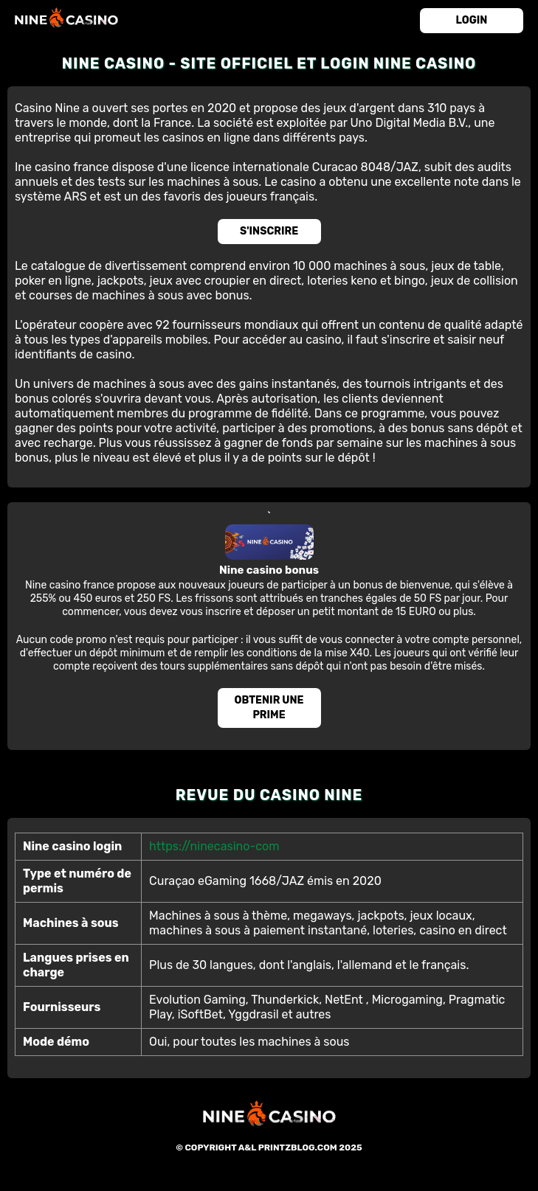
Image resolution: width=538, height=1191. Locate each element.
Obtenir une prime (269, 707)
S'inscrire (269, 231)
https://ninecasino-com (214, 846)
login (472, 20)
